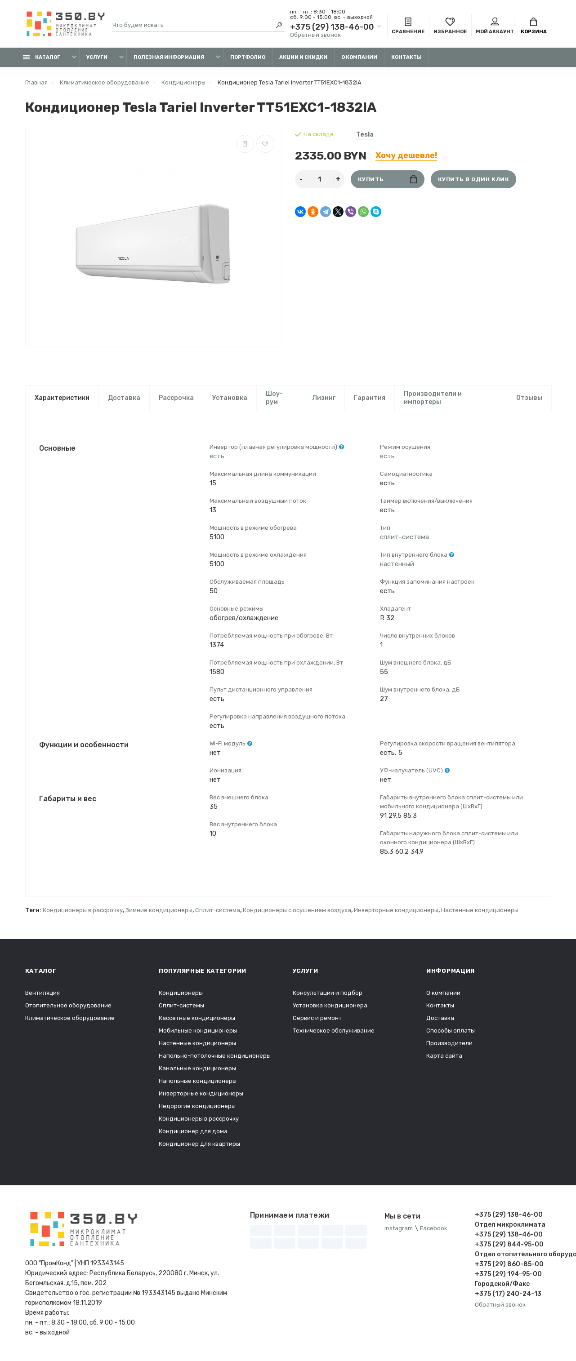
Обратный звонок (315, 34)
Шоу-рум (274, 398)
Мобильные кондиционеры (198, 1030)
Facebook (433, 1228)
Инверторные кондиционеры (396, 910)
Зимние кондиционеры (158, 910)
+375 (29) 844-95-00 (509, 1244)
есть (217, 456)
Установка (229, 398)
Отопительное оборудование (68, 1005)
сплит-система (404, 537)
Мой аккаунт (495, 26)
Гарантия (369, 398)
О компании (359, 57)
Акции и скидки (303, 57)
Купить (387, 179)
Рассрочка (176, 398)
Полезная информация (169, 57)
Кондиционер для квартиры (199, 1143)
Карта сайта (444, 1055)
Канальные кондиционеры (197, 1068)
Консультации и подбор (327, 992)
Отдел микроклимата (510, 1224)
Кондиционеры (181, 992)
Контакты (406, 57)
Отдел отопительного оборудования (513, 1254)
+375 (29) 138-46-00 (332, 26)
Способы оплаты (450, 1030)
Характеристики (62, 398)
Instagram (398, 1228)
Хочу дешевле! (406, 155)
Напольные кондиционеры (198, 1080)
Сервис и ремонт (317, 1018)
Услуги (96, 57)
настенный (397, 564)
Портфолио (247, 57)
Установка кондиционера (330, 1005)
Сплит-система (217, 910)
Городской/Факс (502, 1284)
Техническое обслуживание (334, 1030)
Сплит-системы (181, 1005)
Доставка (124, 398)
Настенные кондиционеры (479, 910)
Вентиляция (42, 992)
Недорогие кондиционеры (197, 1106)
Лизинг (323, 398)
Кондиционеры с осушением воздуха (297, 910)
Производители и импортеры (433, 398)
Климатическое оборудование (70, 1018)
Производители (449, 1043)
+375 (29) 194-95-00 (508, 1274)
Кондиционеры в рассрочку (83, 910)
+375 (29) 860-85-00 (509, 1264)
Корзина (534, 26)
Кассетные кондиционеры (197, 1018)
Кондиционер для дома (193, 1131)
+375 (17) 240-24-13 (508, 1294)
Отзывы (529, 398)
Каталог (41, 57)
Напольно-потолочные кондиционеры (215, 1055)
